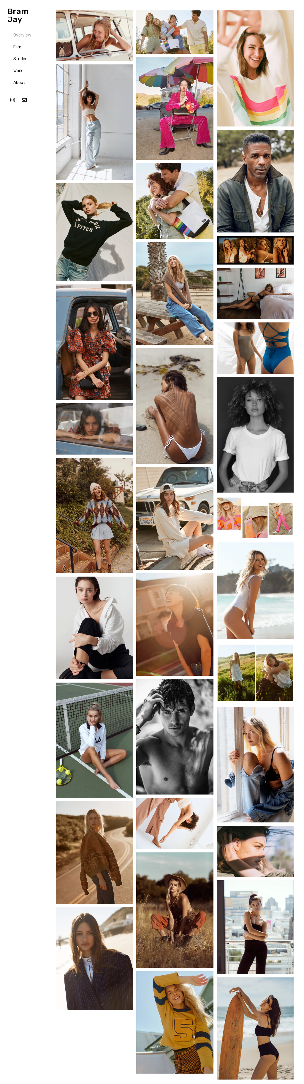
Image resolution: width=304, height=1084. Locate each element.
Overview (22, 35)
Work (18, 70)
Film (17, 47)
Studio (19, 58)
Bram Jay (17, 15)
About (19, 82)
